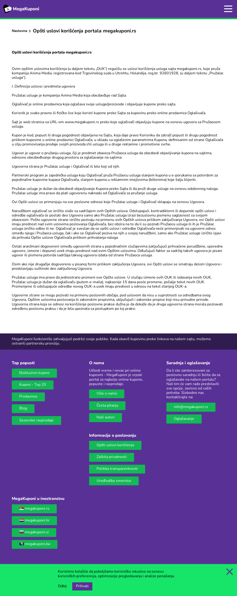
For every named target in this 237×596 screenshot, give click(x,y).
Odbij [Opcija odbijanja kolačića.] (62, 586)
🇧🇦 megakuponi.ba (34, 544)
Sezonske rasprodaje (36, 420)
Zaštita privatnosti (112, 457)
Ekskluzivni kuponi (34, 373)
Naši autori (106, 417)
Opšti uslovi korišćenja (115, 445)
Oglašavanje (184, 419)
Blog (23, 408)
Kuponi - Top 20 (32, 385)
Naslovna (19, 31)
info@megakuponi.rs (191, 407)
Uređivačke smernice (114, 481)
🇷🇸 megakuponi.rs (34, 509)
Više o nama (107, 393)
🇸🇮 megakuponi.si (34, 532)
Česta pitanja (107, 406)
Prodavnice (28, 396)
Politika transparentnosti (117, 469)
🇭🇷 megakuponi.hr (34, 520)
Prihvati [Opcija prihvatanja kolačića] (82, 586)
